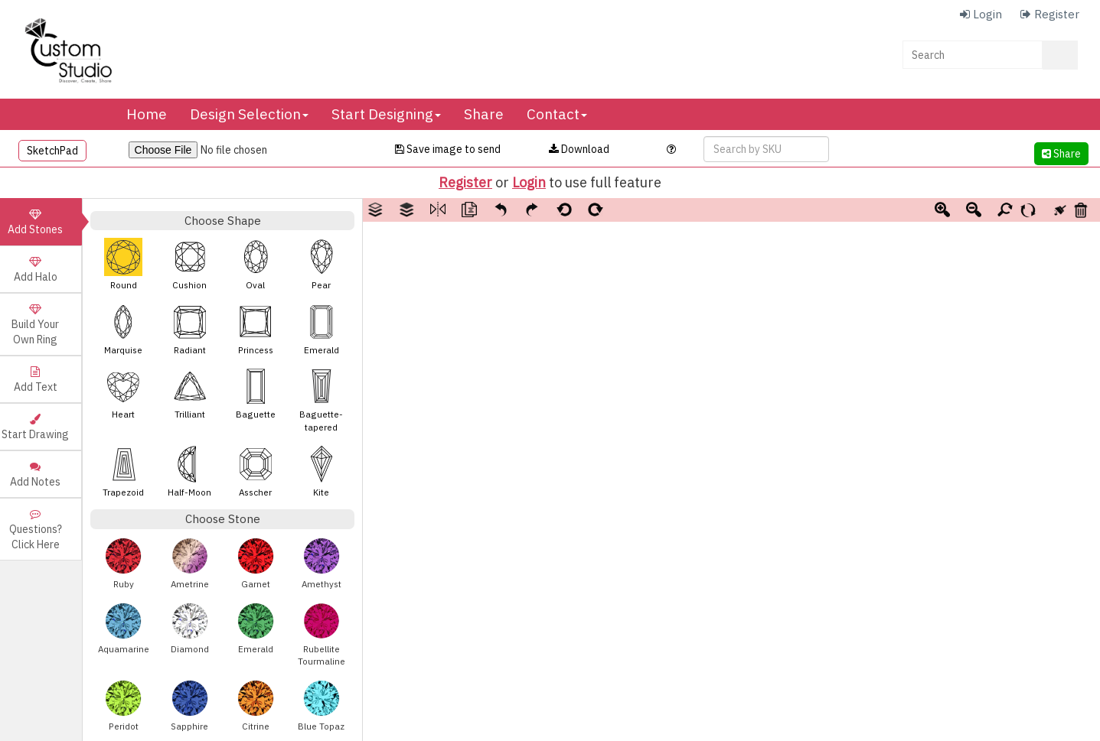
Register (465, 182)
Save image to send (448, 149)
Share (484, 114)
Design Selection (249, 114)
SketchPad (52, 151)
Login (529, 182)
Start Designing (386, 114)
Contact (557, 114)
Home (146, 114)
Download (579, 149)
